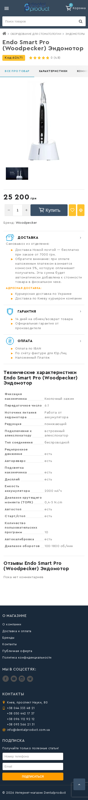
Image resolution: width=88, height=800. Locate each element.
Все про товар (17, 71)
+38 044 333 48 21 (21, 708)
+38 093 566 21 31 (21, 724)
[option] (17, 174)
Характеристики (53, 71)
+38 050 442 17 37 (21, 713)
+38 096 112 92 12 (21, 719)
